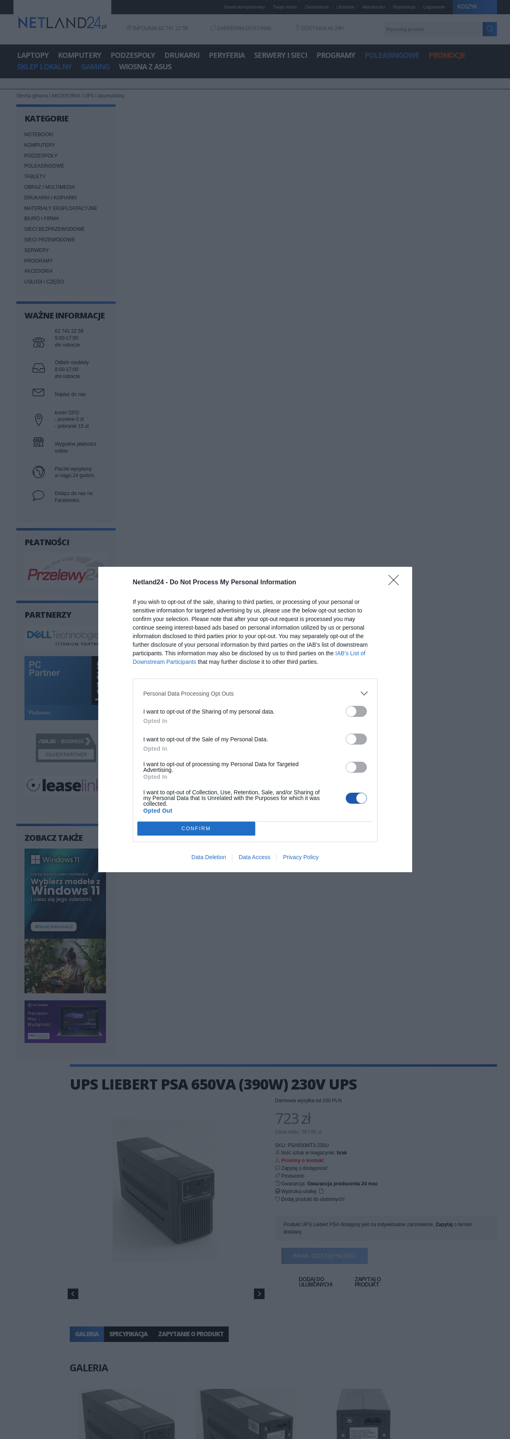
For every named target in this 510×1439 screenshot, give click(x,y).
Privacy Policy (300, 857)
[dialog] (255, 719)
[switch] (356, 711)
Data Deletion (209, 857)
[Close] (396, 582)
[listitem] (255, 693)
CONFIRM (196, 829)
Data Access (254, 857)
